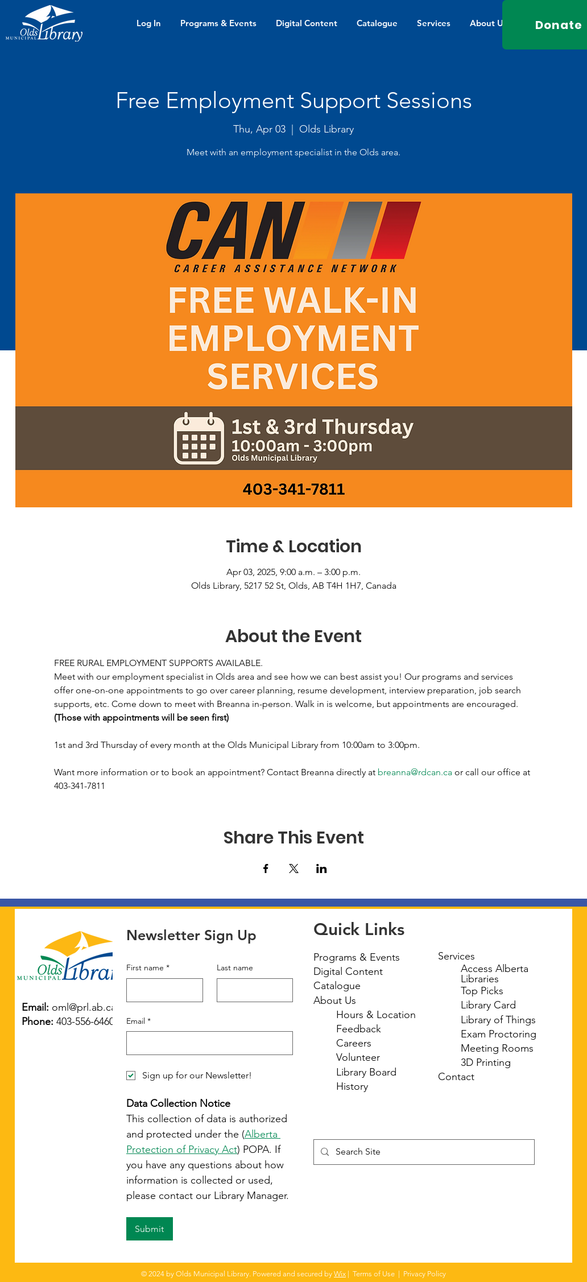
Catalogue (337, 985)
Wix (340, 1273)
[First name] (161, 990)
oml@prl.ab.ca (84, 1007)
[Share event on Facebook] (266, 868)
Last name (235, 967)
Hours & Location (376, 1014)
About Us (334, 1000)
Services (456, 956)
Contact (456, 1076)
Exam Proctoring (498, 1034)
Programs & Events (356, 957)
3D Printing (486, 1062)
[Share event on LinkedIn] (321, 868)
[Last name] (251, 990)
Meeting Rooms (497, 1048)
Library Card (488, 1005)
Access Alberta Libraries (494, 973)
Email (138, 1021)
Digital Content (348, 971)
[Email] (206, 1043)
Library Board (366, 1072)
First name (148, 968)
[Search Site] (423, 1152)
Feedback (358, 1029)
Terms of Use (374, 1273)
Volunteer (358, 1057)
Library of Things (498, 1020)
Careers (353, 1043)
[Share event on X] (293, 868)
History (352, 1086)
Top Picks (482, 991)
